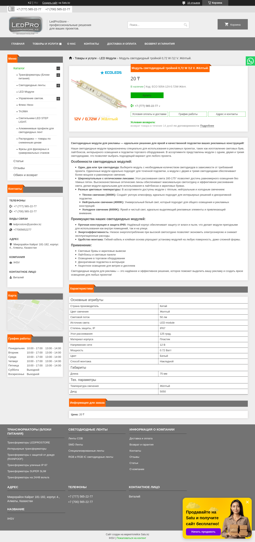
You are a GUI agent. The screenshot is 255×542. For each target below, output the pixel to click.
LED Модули (107, 58)
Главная (18, 43)
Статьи (19, 161)
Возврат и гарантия (160, 43)
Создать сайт (50, 2)
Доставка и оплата (121, 43)
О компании (136, 469)
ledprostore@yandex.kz (27, 224)
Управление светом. (31, 98)
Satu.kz (145, 534)
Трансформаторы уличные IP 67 (27, 465)
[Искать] (185, 24)
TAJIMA (23, 111)
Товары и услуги (45, 43)
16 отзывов (193, 2)
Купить (147, 95)
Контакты (91, 43)
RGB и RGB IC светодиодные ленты (90, 456)
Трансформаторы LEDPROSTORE (28, 442)
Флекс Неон (26, 104)
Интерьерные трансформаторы (26, 448)
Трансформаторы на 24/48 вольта (28, 477)
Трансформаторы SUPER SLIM (26, 471)
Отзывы (19, 168)
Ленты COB (75, 438)
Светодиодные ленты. (32, 85)
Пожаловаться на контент (131, 538)
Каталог (19, 68)
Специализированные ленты (86, 450)
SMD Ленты (75, 444)
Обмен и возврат (26, 175)
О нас (71, 43)
